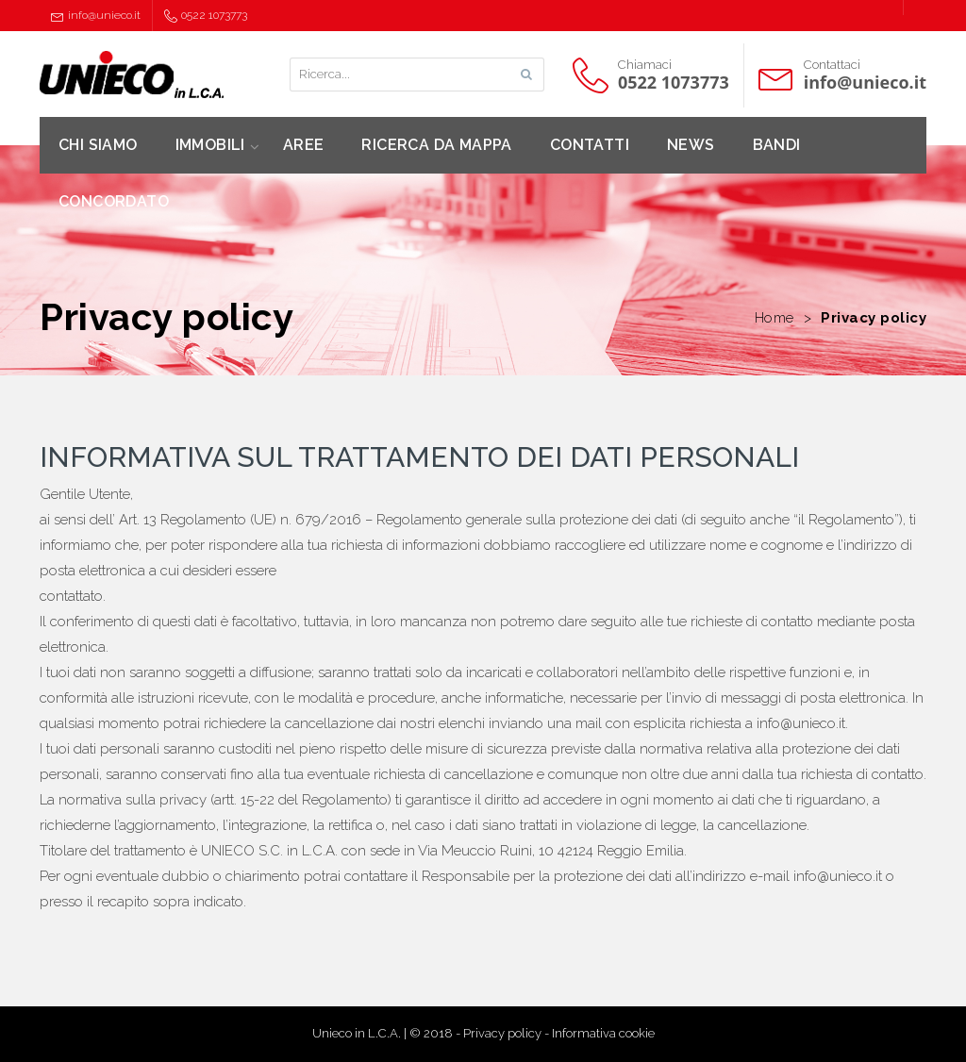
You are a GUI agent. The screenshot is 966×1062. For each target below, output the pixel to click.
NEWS (691, 145)
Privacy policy (502, 1033)
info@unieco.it (96, 15)
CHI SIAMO (98, 145)
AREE (304, 145)
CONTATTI (589, 145)
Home (774, 317)
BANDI (777, 145)
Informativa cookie (603, 1033)
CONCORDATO (113, 201)
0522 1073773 (205, 15)
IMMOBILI (210, 145)
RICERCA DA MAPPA (436, 145)
